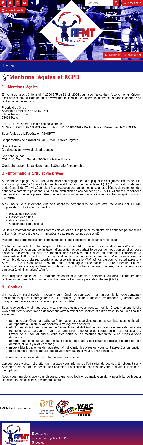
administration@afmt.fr (81, 259)
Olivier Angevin (68, 140)
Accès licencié (12, 10)
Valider (116, 3)
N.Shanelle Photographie (67, 165)
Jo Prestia (49, 140)
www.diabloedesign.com (39, 149)
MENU (10, 66)
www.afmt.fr (58, 97)
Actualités (41, 433)
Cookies (40, 442)
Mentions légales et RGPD (51, 438)
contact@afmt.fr (51, 124)
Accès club (132, 2)
